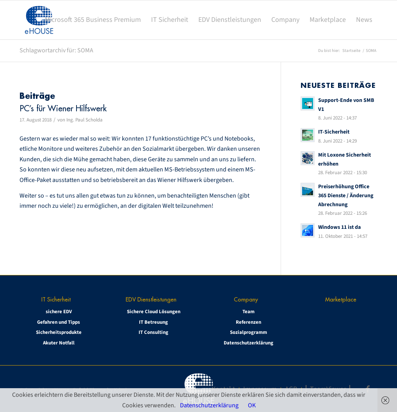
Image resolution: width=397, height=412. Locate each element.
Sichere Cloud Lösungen (153, 311)
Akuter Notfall (59, 342)
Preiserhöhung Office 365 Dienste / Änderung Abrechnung (345, 195)
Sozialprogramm (248, 332)
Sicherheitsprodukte (59, 332)
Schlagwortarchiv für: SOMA (56, 50)
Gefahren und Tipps (58, 322)
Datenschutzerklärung (248, 342)
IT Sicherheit (56, 299)
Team (248, 311)
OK (252, 405)
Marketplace (340, 299)
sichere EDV (59, 311)
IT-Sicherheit (333, 132)
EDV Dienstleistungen (151, 299)
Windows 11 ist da (339, 227)
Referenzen (248, 322)
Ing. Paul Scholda (84, 119)
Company (246, 299)
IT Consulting (153, 332)
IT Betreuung (153, 322)
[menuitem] (93, 19)
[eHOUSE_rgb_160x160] (39, 19)
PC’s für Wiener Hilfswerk (63, 108)
